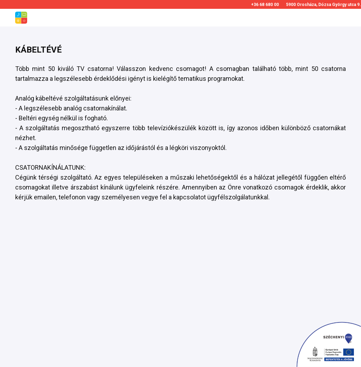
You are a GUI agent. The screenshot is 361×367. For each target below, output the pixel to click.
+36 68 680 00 (265, 4)
